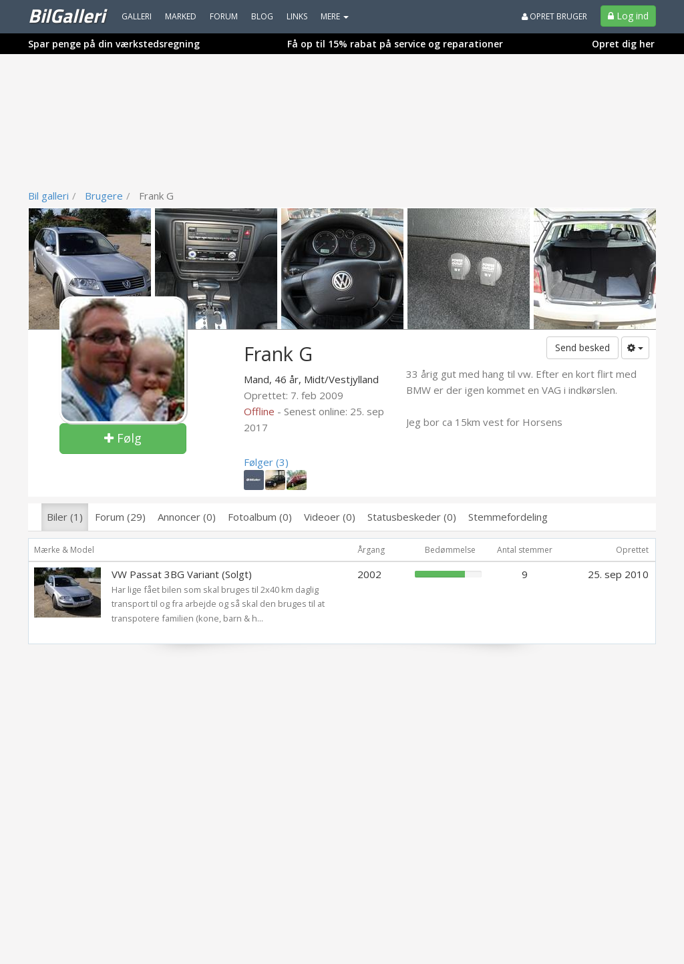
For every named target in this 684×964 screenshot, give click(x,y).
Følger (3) (266, 462)
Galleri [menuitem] (137, 16)
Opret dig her (623, 43)
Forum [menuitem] (224, 16)
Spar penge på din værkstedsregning (114, 43)
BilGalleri (66, 15)
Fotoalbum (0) (260, 516)
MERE (335, 16)
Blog (262, 16)
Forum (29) (120, 516)
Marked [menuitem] (180, 16)
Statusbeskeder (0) (411, 516)
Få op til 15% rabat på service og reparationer (395, 43)
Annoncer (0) (187, 516)
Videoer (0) (329, 516)
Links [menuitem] (297, 16)
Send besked (582, 347)
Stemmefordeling (508, 516)
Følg (123, 438)
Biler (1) (65, 516)
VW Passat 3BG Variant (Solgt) (182, 574)
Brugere (104, 195)
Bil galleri (48, 195)
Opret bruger (554, 16)
